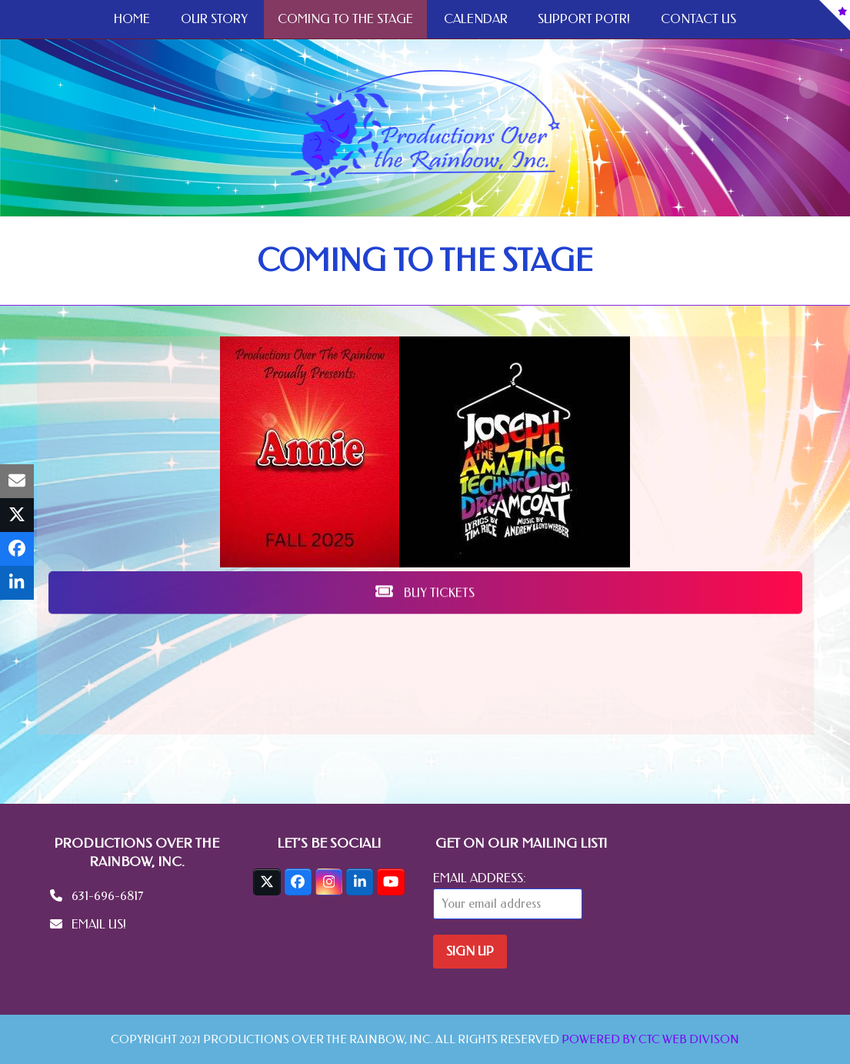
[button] (17, 481)
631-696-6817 (107, 895)
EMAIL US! (99, 924)
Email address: (479, 878)
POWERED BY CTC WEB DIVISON (650, 1039)
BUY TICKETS (425, 82)
